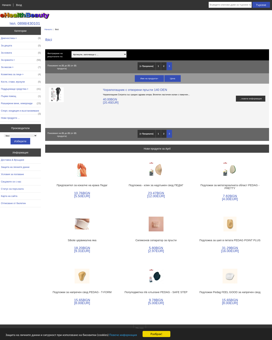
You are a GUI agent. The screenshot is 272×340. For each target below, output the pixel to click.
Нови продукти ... (10, 118)
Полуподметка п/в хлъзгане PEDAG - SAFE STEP (156, 292)
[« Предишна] (146, 66)
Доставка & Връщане (12, 159)
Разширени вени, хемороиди (21, 103)
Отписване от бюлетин (13, 203)
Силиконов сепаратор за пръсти (156, 240)
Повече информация (123, 335)
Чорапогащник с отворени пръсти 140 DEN (135, 90)
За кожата (21, 52)
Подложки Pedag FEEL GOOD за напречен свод (230, 292)
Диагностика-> (21, 38)
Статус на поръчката (12, 188)
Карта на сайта (9, 196)
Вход (19, 5)
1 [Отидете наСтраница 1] (158, 66)
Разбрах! (156, 334)
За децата (21, 45)
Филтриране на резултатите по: (55, 55)
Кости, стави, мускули (21, 81)
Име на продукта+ (149, 78)
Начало (6, 5)
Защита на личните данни (15, 167)
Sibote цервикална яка (82, 240)
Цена (172, 78)
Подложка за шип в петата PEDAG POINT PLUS (230, 240)
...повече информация (251, 98)
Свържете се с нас (11, 181)
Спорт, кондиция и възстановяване (21, 111)
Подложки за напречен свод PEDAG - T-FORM (82, 292)
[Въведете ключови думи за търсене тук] (230, 5)
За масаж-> (21, 67)
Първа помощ (21, 96)
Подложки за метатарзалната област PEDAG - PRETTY (229, 187)
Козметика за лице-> (21, 74)
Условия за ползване (12, 174)
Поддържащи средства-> (21, 89)
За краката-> (21, 60)
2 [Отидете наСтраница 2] (163, 66)
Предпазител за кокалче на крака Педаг (82, 185)
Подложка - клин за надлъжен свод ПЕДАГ (156, 185)
